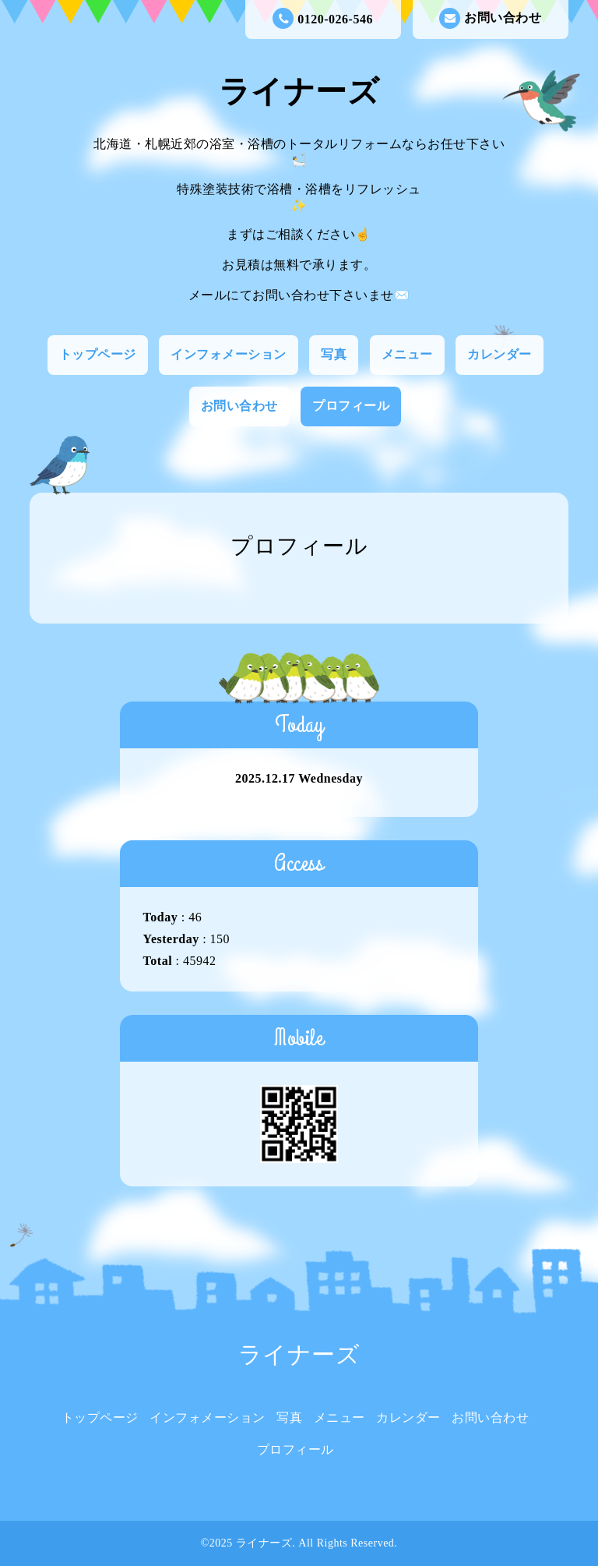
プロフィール (350, 405)
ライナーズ (299, 91)
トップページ (97, 354)
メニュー (407, 354)
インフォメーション (229, 354)
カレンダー (499, 354)
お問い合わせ (490, 18)
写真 (333, 354)
